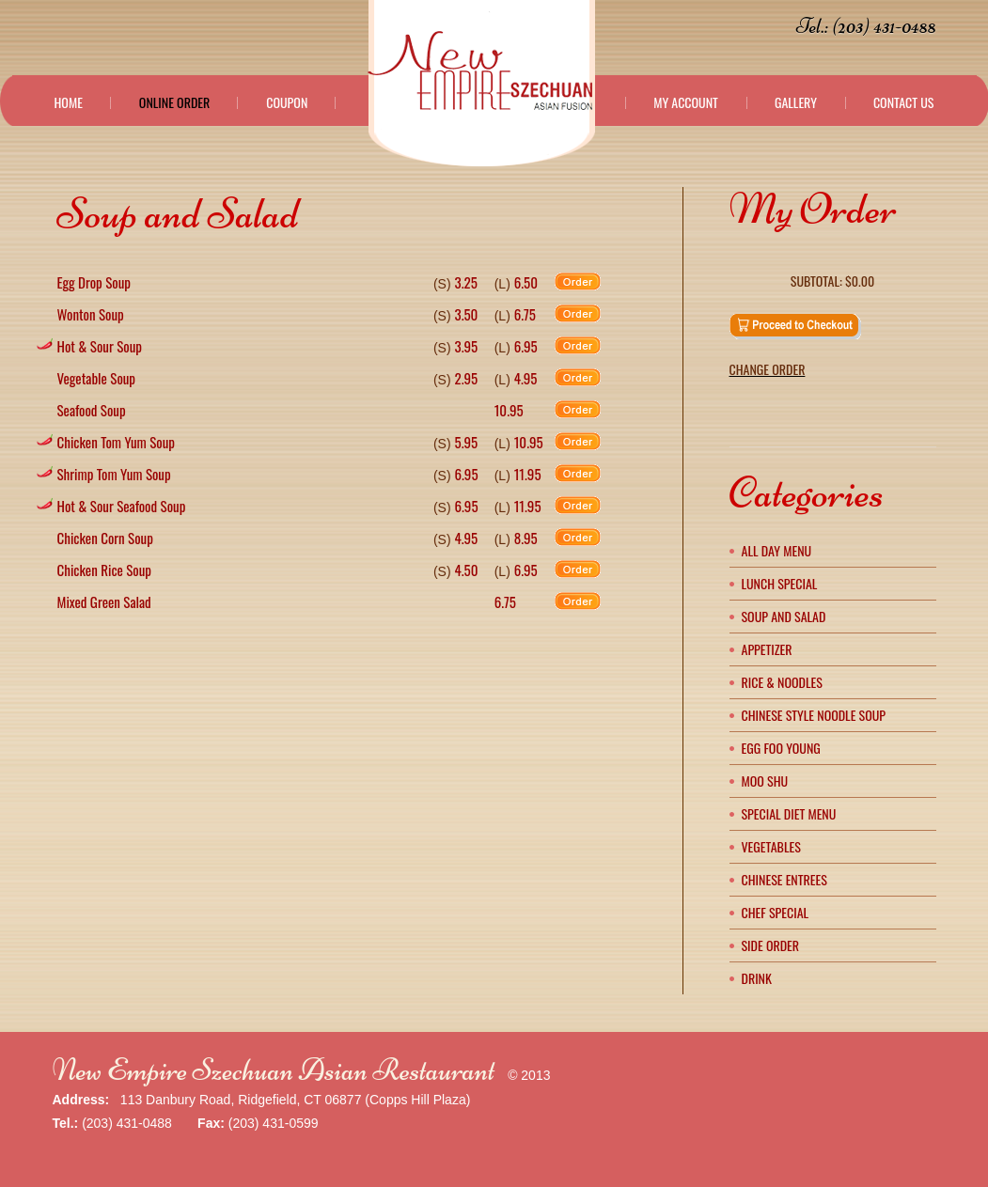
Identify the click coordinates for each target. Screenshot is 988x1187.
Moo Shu (765, 780)
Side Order (771, 945)
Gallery (796, 102)
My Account (685, 102)
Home (69, 102)
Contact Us (903, 102)
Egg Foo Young (781, 747)
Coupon (286, 102)
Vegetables (771, 846)
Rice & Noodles (782, 682)
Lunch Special (780, 583)
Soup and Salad (784, 616)
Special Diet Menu (789, 813)
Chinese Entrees (784, 879)
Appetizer (767, 649)
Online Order (174, 102)
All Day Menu (777, 550)
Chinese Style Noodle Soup (814, 715)
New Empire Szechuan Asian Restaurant (274, 1070)
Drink (757, 978)
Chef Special (775, 912)
